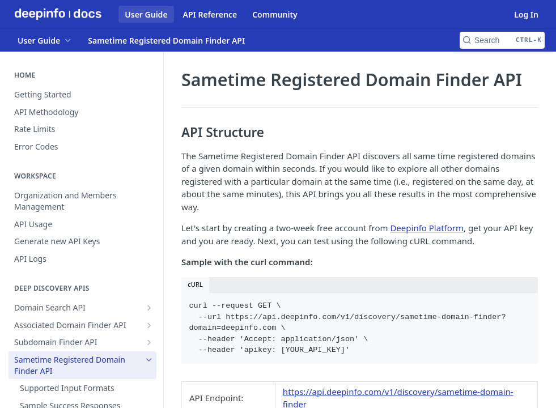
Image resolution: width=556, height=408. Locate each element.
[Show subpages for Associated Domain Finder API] (149, 325)
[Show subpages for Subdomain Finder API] (149, 342)
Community (275, 14)
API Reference (210, 14)
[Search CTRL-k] (502, 40)
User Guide (146, 14)
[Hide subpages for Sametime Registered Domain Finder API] (149, 359)
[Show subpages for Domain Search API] (149, 307)
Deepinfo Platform (427, 227)
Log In (526, 14)
